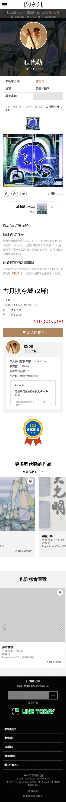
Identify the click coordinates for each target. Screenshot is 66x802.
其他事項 (11, 95)
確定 (44, 403)
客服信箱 (16, 273)
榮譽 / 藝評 (42, 88)
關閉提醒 (50, 17)
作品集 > (40, 106)
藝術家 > (18, 106)
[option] (33, 124)
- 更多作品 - (33, 471)
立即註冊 (35, 17)
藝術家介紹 (12, 81)
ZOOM (60, 194)
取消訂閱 (33, 705)
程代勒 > (29, 106)
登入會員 (53, 12)
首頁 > (9, 106)
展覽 (8, 88)
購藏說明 (33, 793)
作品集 (40, 81)
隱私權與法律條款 (33, 798)
